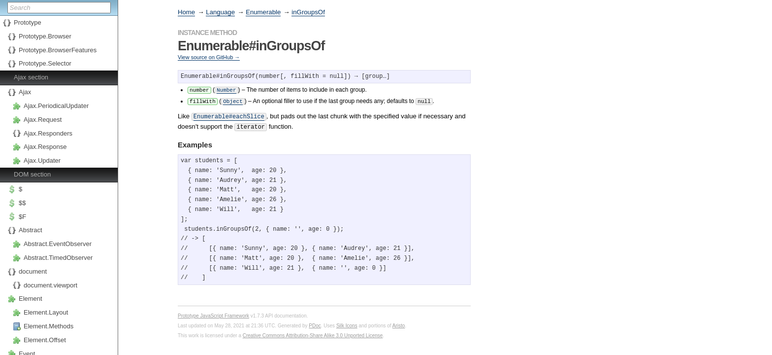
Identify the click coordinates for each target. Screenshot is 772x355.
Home (186, 12)
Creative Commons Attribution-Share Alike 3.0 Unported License (313, 332)
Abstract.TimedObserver (58, 257)
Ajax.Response (45, 146)
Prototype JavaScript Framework (213, 313)
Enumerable (263, 12)
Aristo (398, 322)
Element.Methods (48, 326)
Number (226, 89)
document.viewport (50, 285)
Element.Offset (45, 340)
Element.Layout (46, 312)
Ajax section (31, 77)
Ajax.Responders (48, 133)
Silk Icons (346, 322)
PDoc (315, 322)
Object (233, 100)
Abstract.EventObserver (58, 244)
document (33, 271)
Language (220, 12)
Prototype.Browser (45, 36)
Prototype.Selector (45, 63)
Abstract (30, 230)
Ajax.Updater (42, 160)
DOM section (32, 174)
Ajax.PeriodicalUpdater (56, 105)
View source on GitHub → (209, 57)
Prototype (27, 22)
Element (30, 298)
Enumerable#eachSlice (228, 115)
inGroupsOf (307, 12)
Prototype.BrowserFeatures (57, 50)
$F (22, 216)
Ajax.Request (43, 119)
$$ (22, 203)
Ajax (25, 92)
